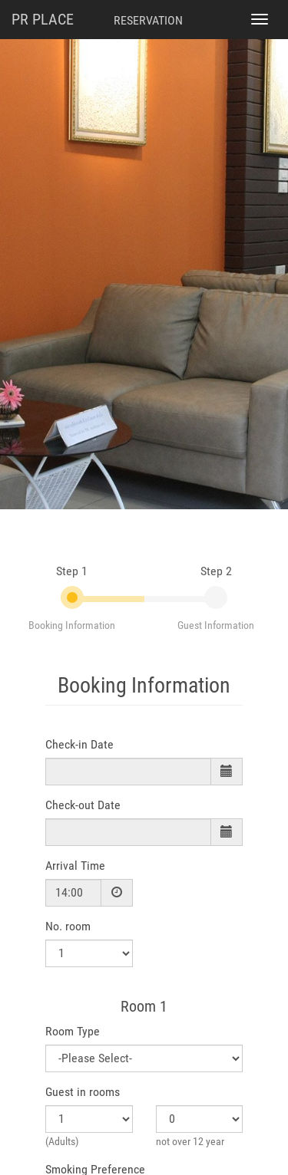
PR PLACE (43, 19)
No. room (68, 926)
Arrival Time (75, 865)
